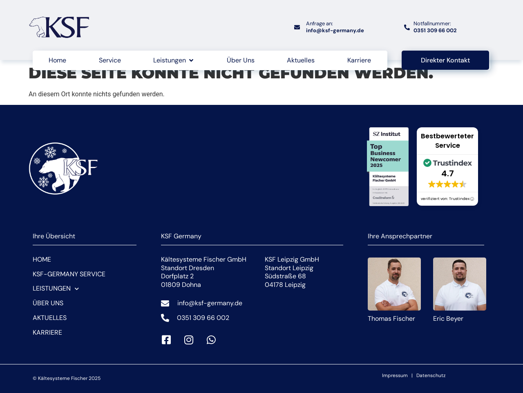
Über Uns (48, 303)
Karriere (47, 332)
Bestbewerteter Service (447, 140)
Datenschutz (431, 375)
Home (42, 259)
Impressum (395, 375)
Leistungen (56, 288)
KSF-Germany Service (69, 274)
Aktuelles (50, 317)
